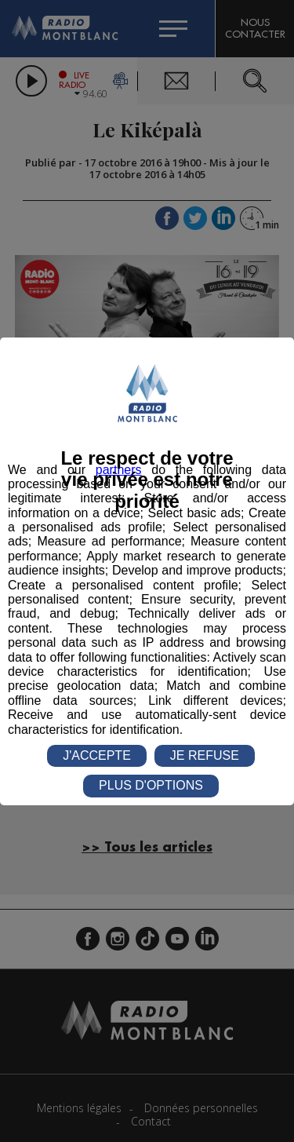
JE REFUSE (204, 755)
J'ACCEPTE (97, 755)
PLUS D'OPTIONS (151, 785)
